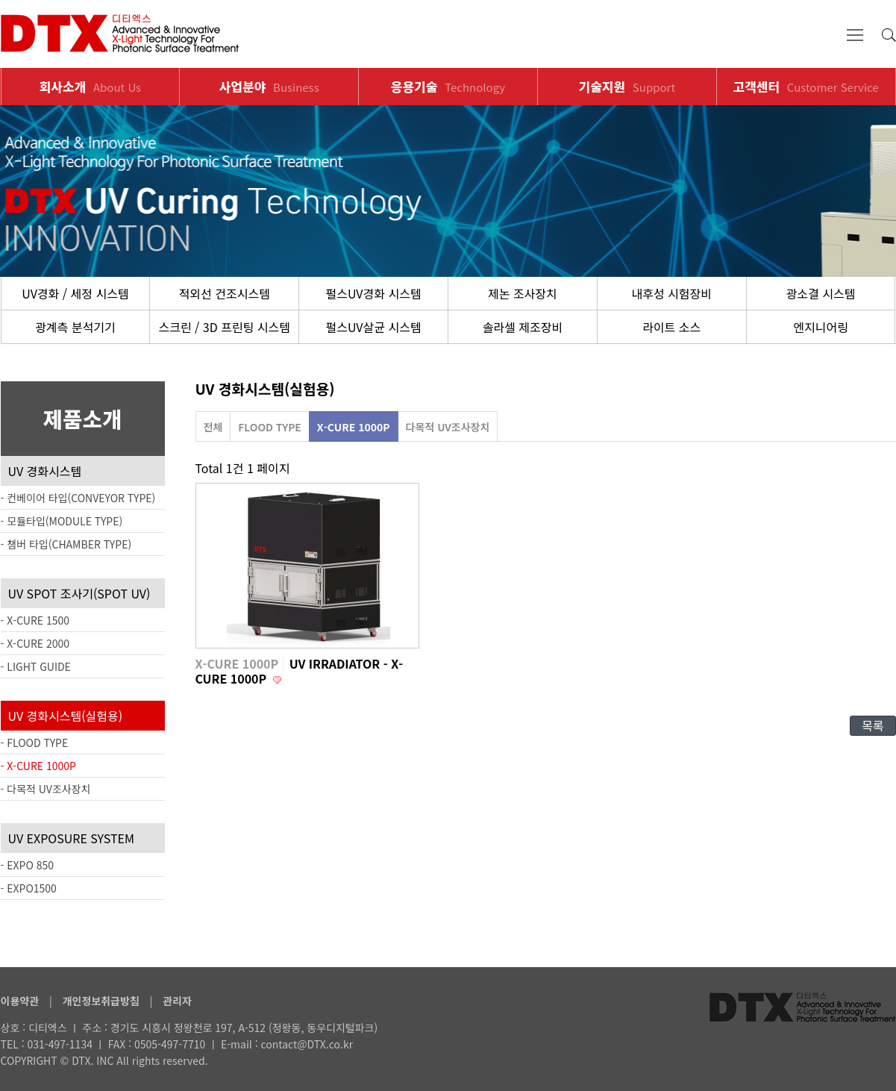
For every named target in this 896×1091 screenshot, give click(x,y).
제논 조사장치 (522, 293)
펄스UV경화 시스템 (373, 293)
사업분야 (269, 86)
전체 (213, 426)
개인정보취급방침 (101, 1000)
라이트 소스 (671, 327)
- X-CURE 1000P (38, 765)
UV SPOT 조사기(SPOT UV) (79, 593)
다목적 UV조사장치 (448, 426)
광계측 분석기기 (75, 327)
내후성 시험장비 (671, 293)
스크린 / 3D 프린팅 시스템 (224, 327)
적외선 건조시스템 (224, 293)
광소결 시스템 (821, 293)
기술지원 (627, 86)
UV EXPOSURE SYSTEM (71, 838)
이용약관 (20, 1000)
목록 (872, 725)
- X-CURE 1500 (35, 620)
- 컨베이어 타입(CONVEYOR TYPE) (78, 497)
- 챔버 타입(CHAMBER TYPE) (66, 544)
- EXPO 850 (27, 864)
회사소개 (91, 86)
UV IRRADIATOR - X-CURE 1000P (299, 670)
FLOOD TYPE (269, 426)
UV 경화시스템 (45, 471)
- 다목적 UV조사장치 (46, 788)
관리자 (177, 1000)
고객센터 (806, 86)
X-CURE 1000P (353, 426)
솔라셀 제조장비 (523, 327)
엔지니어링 (820, 327)
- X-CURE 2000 (35, 643)
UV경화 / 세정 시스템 (75, 293)
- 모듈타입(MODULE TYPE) (62, 520)
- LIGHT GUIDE (36, 666)
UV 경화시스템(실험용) (65, 716)
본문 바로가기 (0, 0)
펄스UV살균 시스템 (373, 327)
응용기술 (448, 86)
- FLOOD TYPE (35, 742)
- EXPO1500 (29, 888)
